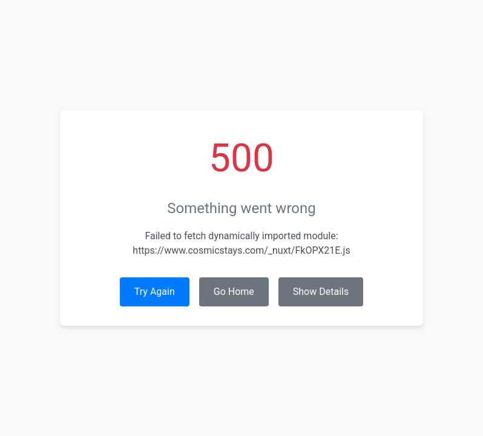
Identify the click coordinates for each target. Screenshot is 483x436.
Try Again (154, 291)
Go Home (234, 291)
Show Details (321, 291)
